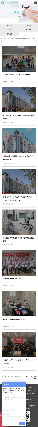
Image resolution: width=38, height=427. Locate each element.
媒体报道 (28, 29)
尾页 (32, 376)
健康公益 (27, 38)
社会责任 (9, 29)
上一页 (23, 376)
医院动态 (9, 25)
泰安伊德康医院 (16, 38)
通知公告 (28, 25)
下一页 (28, 376)
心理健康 (9, 34)
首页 (19, 376)
